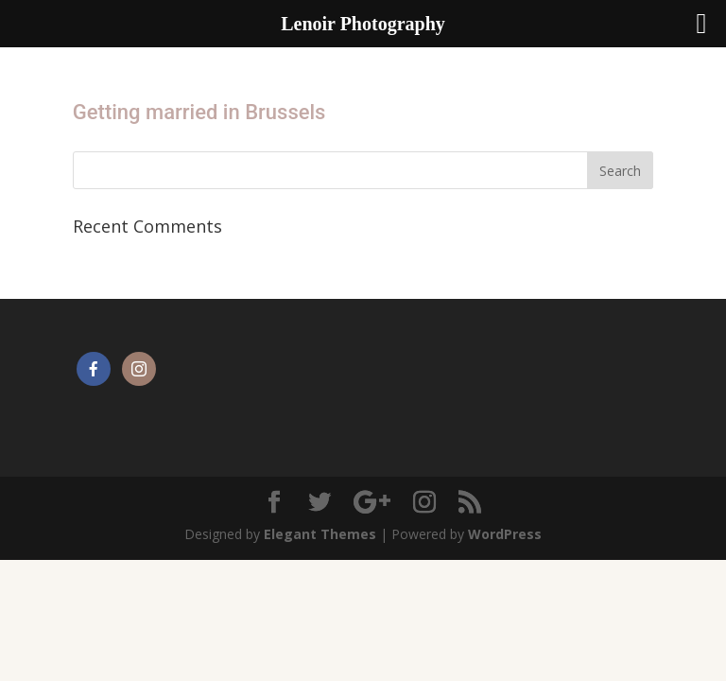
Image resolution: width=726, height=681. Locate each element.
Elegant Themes (320, 534)
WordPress (505, 534)
